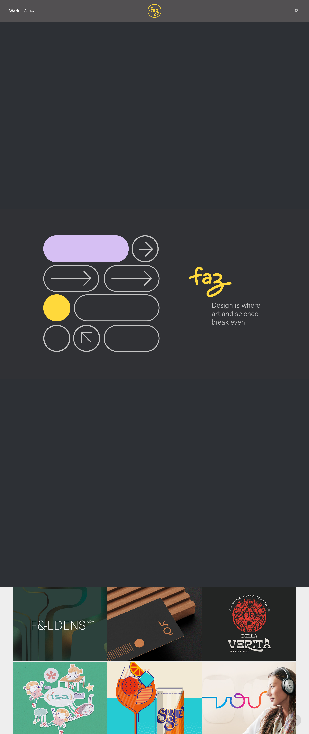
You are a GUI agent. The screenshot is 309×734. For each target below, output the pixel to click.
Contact (30, 10)
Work (14, 10)
